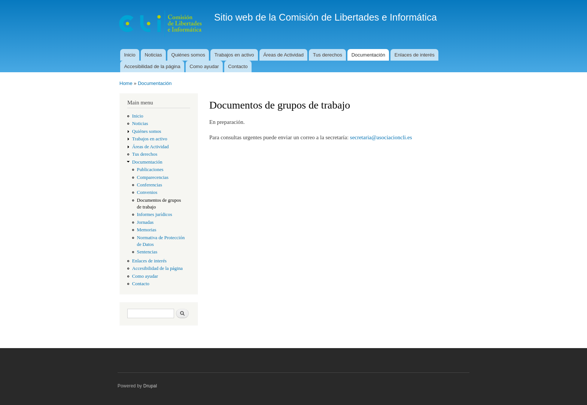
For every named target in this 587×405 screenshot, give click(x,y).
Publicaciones (150, 169)
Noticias (153, 55)
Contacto (237, 66)
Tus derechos (327, 55)
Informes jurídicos (154, 214)
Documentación (368, 55)
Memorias (146, 229)
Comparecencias (152, 177)
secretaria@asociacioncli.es (381, 137)
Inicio (129, 55)
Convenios (147, 192)
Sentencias (147, 252)
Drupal (150, 386)
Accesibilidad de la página (152, 66)
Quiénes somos (188, 55)
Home (126, 83)
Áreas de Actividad (283, 55)
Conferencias (149, 185)
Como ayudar (204, 66)
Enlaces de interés (415, 55)
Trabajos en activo (234, 55)
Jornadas (145, 222)
